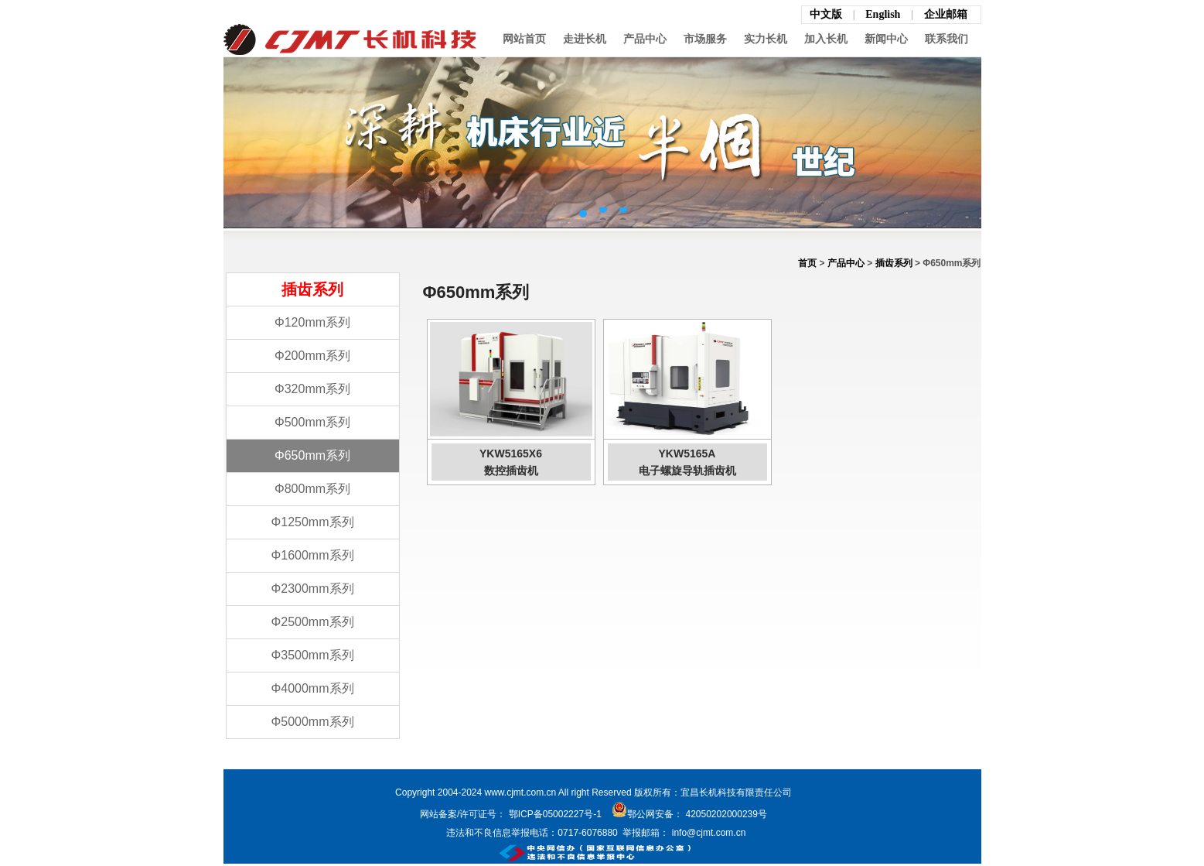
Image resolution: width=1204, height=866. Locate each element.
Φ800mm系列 (312, 488)
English (884, 14)
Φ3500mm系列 (312, 655)
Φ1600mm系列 (312, 555)
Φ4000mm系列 (312, 688)
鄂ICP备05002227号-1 (555, 814)
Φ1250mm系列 (312, 522)
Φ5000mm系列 (312, 721)
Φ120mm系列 (312, 322)
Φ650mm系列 (312, 455)
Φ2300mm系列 (312, 588)
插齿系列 (893, 263)
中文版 (826, 14)
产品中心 (846, 263)
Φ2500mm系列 (312, 621)
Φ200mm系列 (312, 355)
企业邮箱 (945, 14)
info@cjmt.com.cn (707, 832)
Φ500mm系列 (312, 422)
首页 (807, 263)
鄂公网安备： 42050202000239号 (689, 814)
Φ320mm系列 (312, 388)
